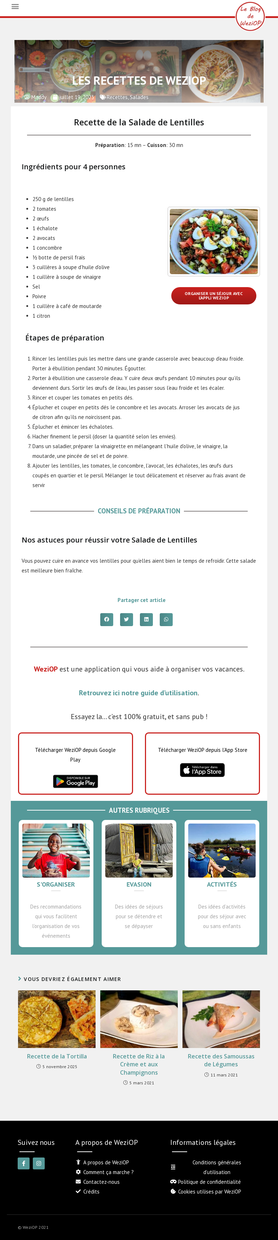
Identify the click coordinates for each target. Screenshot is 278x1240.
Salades (139, 97)
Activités (222, 884)
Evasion (139, 884)
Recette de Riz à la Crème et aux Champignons (139, 1064)
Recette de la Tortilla (57, 1056)
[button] (15, 6)
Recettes (117, 97)
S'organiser (56, 884)
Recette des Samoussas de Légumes (221, 1060)
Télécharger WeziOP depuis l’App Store (202, 749)
